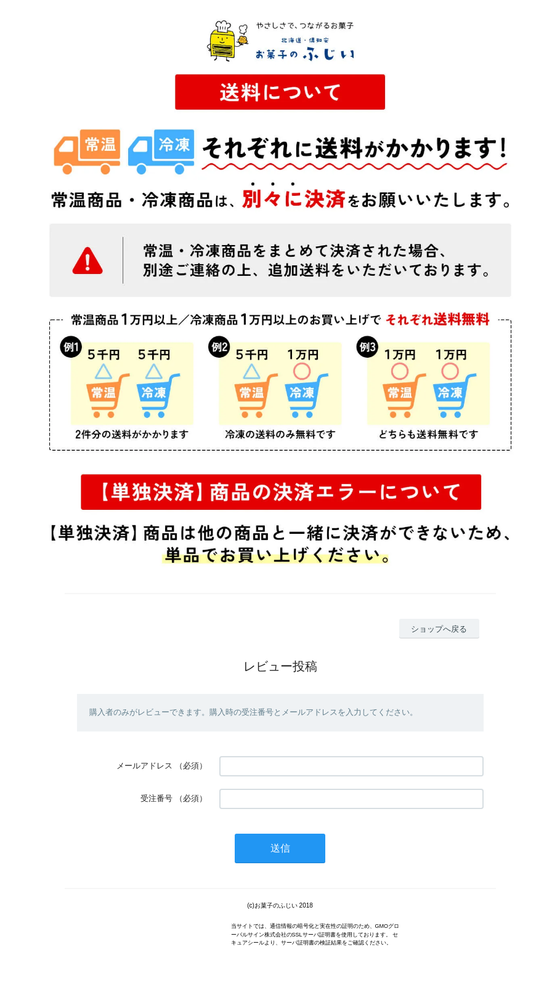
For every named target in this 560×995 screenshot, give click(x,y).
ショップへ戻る (439, 629)
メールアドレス (144, 765)
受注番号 (156, 798)
